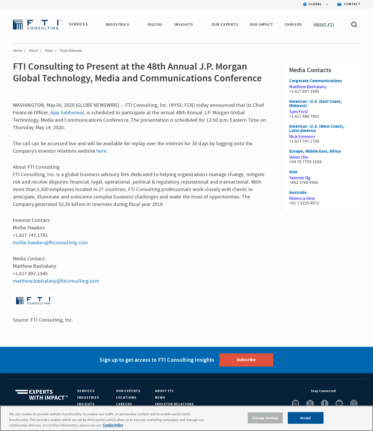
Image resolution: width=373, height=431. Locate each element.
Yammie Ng (299, 178)
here (101, 151)
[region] (186, 418)
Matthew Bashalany (307, 87)
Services (86, 391)
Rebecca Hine (302, 198)
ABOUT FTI (324, 24)
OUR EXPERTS (225, 24)
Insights (86, 404)
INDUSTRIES (118, 24)
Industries (88, 397)
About (33, 50)
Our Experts (128, 391)
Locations (126, 397)
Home (17, 50)
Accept (305, 418)
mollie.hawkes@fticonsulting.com (50, 242)
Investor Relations (174, 404)
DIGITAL (156, 24)
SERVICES (78, 24)
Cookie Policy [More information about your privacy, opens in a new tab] (113, 425)
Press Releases (71, 50)
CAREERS (294, 24)
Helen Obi (298, 157)
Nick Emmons (302, 136)
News (49, 50)
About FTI (164, 391)
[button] (91, 24)
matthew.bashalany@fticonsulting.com (56, 281)
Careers (124, 404)
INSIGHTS (184, 24)
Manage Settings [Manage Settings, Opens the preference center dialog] (265, 418)
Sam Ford (298, 112)
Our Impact (262, 24)
